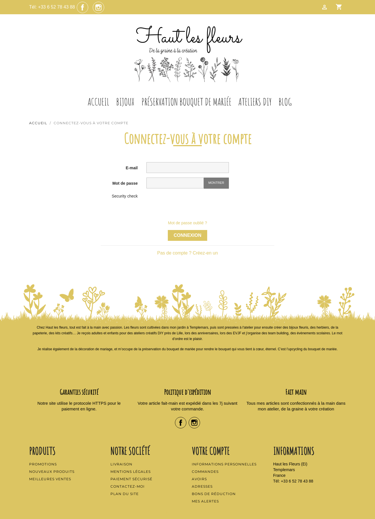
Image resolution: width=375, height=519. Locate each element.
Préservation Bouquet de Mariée (186, 101)
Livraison (121, 464)
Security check (125, 196)
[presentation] (189, 204)
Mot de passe (125, 183)
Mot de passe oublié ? (187, 223)
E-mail (132, 168)
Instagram (98, 7)
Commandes (205, 471)
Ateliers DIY (255, 101)
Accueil (98, 101)
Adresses (202, 486)
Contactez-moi (127, 486)
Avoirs (199, 479)
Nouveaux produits (51, 471)
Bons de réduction (214, 494)
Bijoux (125, 101)
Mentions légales (130, 471)
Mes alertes (205, 501)
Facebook (82, 7)
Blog (285, 101)
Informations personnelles (224, 464)
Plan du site (124, 494)
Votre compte (210, 450)
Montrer (216, 182)
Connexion (187, 235)
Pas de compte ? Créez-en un (187, 253)
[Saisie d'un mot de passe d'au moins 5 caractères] (175, 183)
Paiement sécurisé (131, 479)
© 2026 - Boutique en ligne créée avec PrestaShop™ (187, 511)
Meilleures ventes (50, 479)
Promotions (43, 464)
